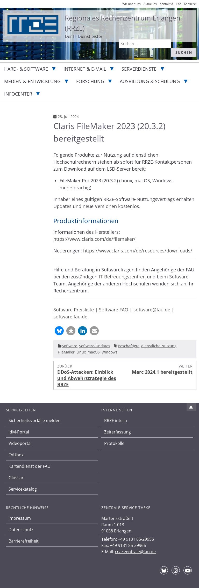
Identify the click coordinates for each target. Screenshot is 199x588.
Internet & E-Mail (84, 69)
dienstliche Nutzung (158, 345)
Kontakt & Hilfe (170, 4)
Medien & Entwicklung (32, 81)
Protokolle (114, 443)
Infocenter (18, 94)
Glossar (16, 477)
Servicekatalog (23, 489)
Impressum (20, 518)
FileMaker (66, 352)
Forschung (90, 81)
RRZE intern (115, 420)
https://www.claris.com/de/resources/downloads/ (137, 251)
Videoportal (20, 443)
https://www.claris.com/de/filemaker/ (94, 239)
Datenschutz (21, 529)
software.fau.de (70, 316)
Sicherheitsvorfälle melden (35, 420)
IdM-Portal (19, 432)
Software (69, 345)
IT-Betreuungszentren (122, 276)
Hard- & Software (26, 69)
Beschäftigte (128, 345)
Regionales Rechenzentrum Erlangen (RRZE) (122, 23)
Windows (109, 352)
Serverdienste (139, 69)
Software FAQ (113, 309)
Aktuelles (150, 4)
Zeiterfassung (117, 432)
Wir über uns (131, 4)
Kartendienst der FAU (30, 466)
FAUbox (16, 455)
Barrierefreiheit (24, 541)
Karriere (190, 4)
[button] (59, 330)
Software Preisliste (73, 309)
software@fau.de (151, 309)
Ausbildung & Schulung (150, 81)
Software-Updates (94, 345)
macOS (94, 352)
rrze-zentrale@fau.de (135, 551)
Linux (81, 352)
